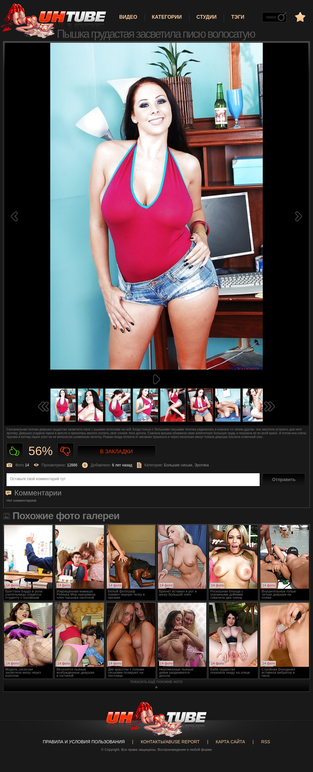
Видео (128, 17)
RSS (265, 741)
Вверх (299, 724)
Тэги (237, 17)
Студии (207, 17)
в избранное (299, 17)
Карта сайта (230, 741)
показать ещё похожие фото (156, 682)
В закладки (116, 452)
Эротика (201, 465)
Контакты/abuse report (170, 741)
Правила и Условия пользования (84, 741)
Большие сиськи (178, 465)
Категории (167, 17)
